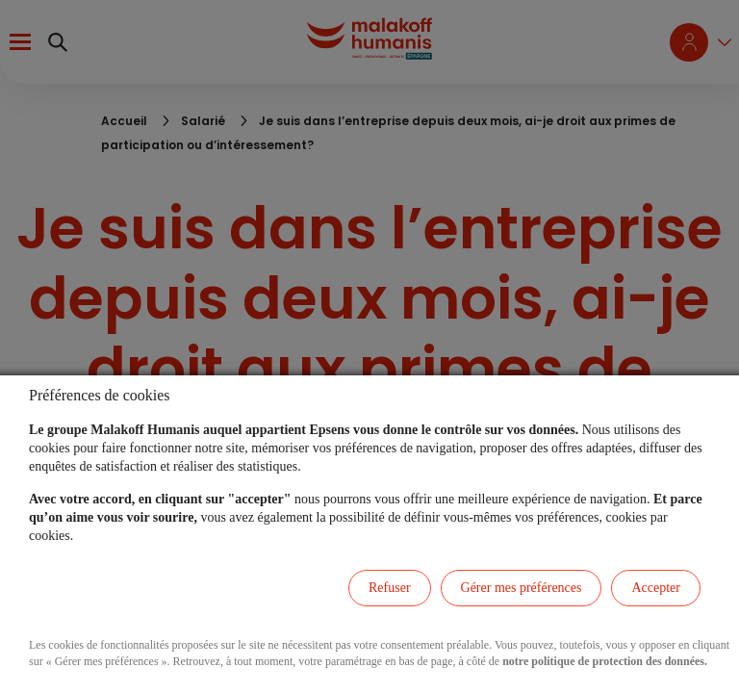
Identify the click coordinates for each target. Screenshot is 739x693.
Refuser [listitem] (390, 587)
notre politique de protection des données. (604, 661)
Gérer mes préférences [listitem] (521, 587)
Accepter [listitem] (655, 587)
